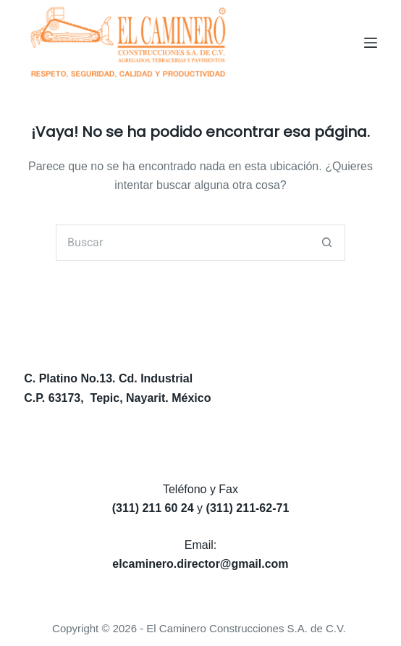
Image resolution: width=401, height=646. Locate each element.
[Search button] (327, 243)
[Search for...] (182, 243)
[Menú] (370, 42)
